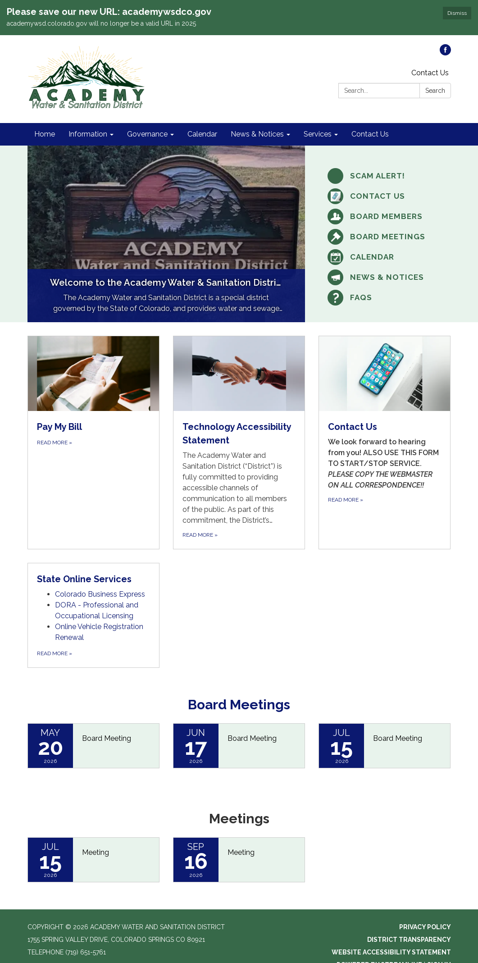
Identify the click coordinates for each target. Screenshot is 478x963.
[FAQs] (385, 296)
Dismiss (457, 13)
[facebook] (445, 51)
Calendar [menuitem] (202, 132)
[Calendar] (385, 256)
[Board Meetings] (385, 235)
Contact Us (430, 71)
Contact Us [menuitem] (370, 132)
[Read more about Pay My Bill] (93, 441)
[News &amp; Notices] (385, 276)
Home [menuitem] (44, 132)
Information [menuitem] (87, 132)
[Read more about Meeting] (93, 858)
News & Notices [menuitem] (257, 132)
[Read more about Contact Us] (385, 441)
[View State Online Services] (93, 577)
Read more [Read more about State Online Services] (54, 652)
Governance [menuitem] (147, 132)
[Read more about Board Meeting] (93, 744)
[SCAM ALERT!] (385, 175)
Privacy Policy (425, 925)
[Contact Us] (385, 195)
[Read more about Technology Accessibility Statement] (239, 441)
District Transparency (409, 938)
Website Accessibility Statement (391, 950)
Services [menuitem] (318, 132)
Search (435, 89)
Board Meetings (239, 703)
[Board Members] (385, 215)
